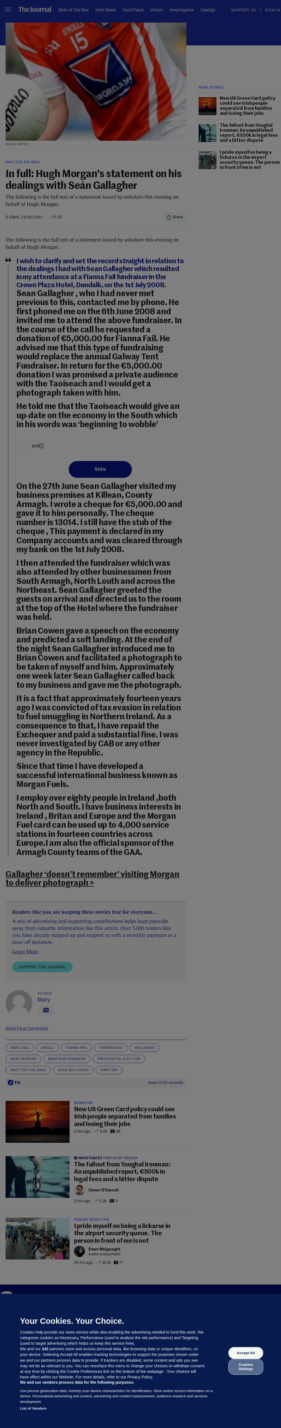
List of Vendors (33, 1408)
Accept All (246, 1353)
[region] (140, 1361)
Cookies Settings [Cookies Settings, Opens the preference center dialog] (246, 1366)
